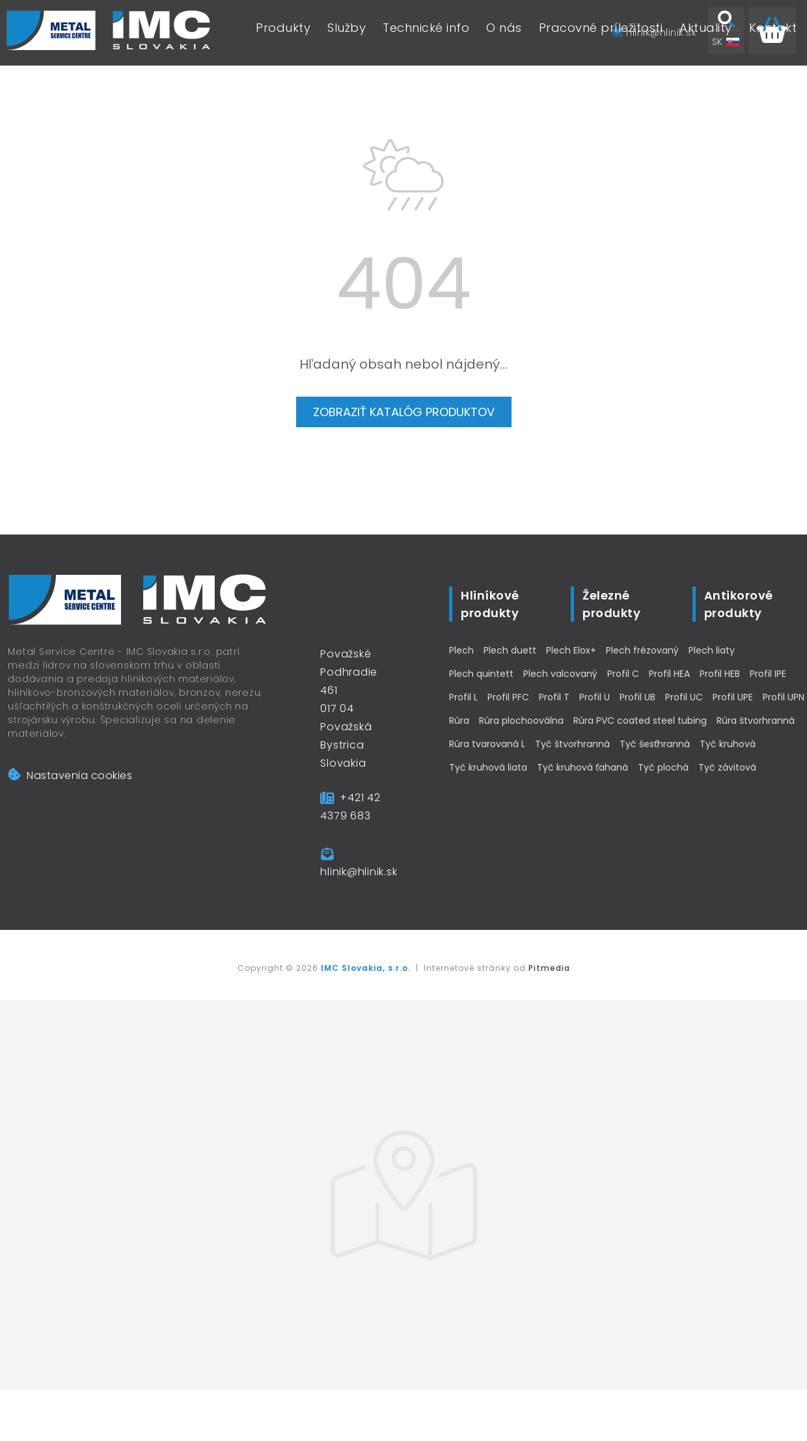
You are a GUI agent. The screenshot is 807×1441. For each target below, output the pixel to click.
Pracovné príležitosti (601, 33)
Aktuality (705, 33)
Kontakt (773, 33)
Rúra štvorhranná (756, 720)
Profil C (623, 673)
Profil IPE (768, 673)
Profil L (463, 697)
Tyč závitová (727, 767)
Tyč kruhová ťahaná (582, 767)
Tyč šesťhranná (655, 743)
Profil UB (637, 697)
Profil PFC (508, 697)
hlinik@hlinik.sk (358, 871)
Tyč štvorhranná (572, 743)
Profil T (554, 697)
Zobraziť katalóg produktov (404, 412)
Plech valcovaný (560, 673)
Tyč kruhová (728, 743)
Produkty (283, 33)
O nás (504, 33)
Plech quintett (481, 673)
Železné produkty (611, 604)
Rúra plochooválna (521, 720)
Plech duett (510, 650)
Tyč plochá (663, 767)
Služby (346, 33)
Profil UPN (783, 697)
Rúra (459, 720)
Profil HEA (669, 673)
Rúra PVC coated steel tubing (640, 720)
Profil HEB (720, 673)
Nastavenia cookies (70, 775)
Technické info (426, 33)
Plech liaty (712, 650)
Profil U (594, 697)
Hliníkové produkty (490, 604)
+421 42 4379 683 (350, 806)
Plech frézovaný (642, 650)
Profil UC (684, 697)
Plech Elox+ (571, 650)
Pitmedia (549, 967)
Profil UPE (733, 697)
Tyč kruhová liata (488, 767)
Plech (461, 650)
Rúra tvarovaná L (487, 743)
